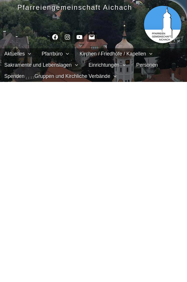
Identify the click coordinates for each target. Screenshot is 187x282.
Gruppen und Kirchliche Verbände (72, 76)
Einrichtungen (104, 65)
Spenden (14, 76)
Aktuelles (14, 54)
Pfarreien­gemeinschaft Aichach (77, 7)
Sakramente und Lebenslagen (38, 65)
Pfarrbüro (52, 54)
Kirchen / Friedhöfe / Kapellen (112, 54)
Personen (147, 65)
